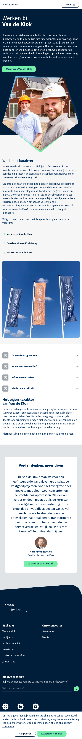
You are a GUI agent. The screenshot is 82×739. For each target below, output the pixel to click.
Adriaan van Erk (11, 643)
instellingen (43, 722)
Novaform (8, 649)
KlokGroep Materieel (13, 655)
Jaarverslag (8, 661)
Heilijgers (7, 637)
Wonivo (46, 637)
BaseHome (48, 631)
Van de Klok (8, 631)
